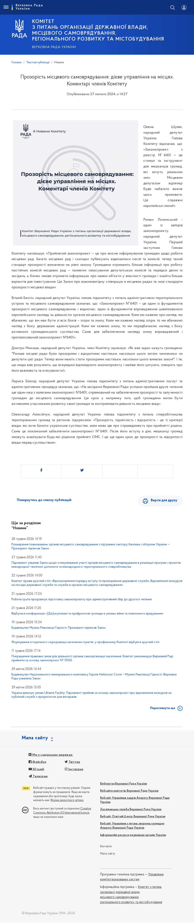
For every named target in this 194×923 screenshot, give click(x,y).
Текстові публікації (37, 62)
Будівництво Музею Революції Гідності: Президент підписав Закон (58, 628)
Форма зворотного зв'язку (67, 800)
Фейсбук (37, 762)
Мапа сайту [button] (35, 738)
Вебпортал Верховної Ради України (123, 784)
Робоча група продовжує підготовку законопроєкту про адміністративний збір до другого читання (81, 599)
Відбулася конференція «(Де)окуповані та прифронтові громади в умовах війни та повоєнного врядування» (87, 614)
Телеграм (38, 777)
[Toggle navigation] (6, 7)
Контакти (106, 846)
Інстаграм (74, 769)
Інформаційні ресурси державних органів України (133, 835)
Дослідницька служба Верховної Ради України (130, 810)
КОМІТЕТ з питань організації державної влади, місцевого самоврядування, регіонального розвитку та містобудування (98, 30)
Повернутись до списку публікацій (44, 500)
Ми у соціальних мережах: (51, 755)
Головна (16, 62)
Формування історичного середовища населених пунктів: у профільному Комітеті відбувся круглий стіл (85, 642)
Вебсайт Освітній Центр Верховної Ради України (132, 817)
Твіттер (72, 762)
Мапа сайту (107, 854)
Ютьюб (36, 769)
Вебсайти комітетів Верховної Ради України (129, 791)
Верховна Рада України (54, 47)
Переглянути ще (162, 708)
